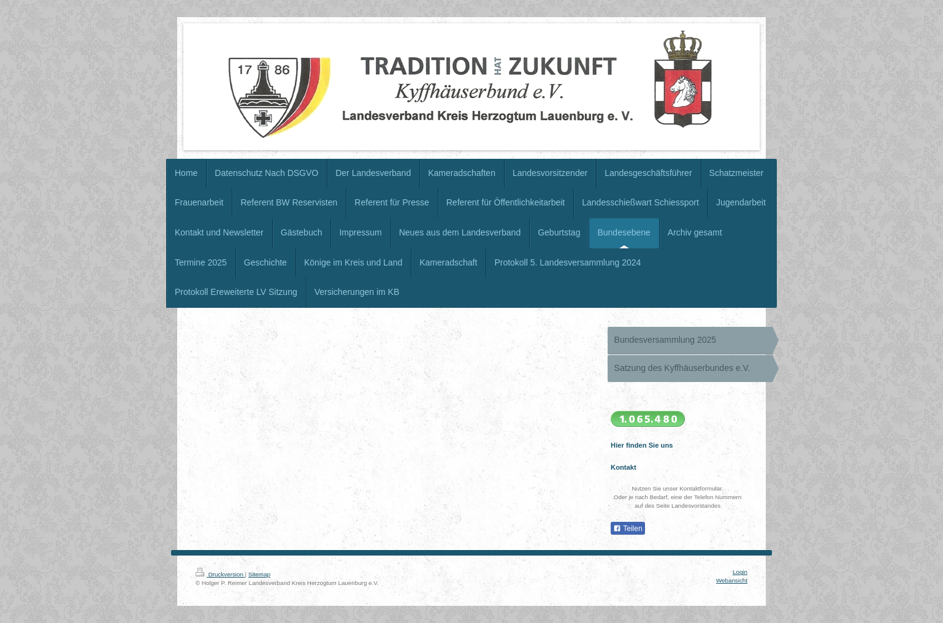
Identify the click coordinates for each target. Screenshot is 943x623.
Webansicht (731, 580)
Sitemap (259, 574)
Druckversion (220, 574)
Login (740, 571)
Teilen (627, 528)
